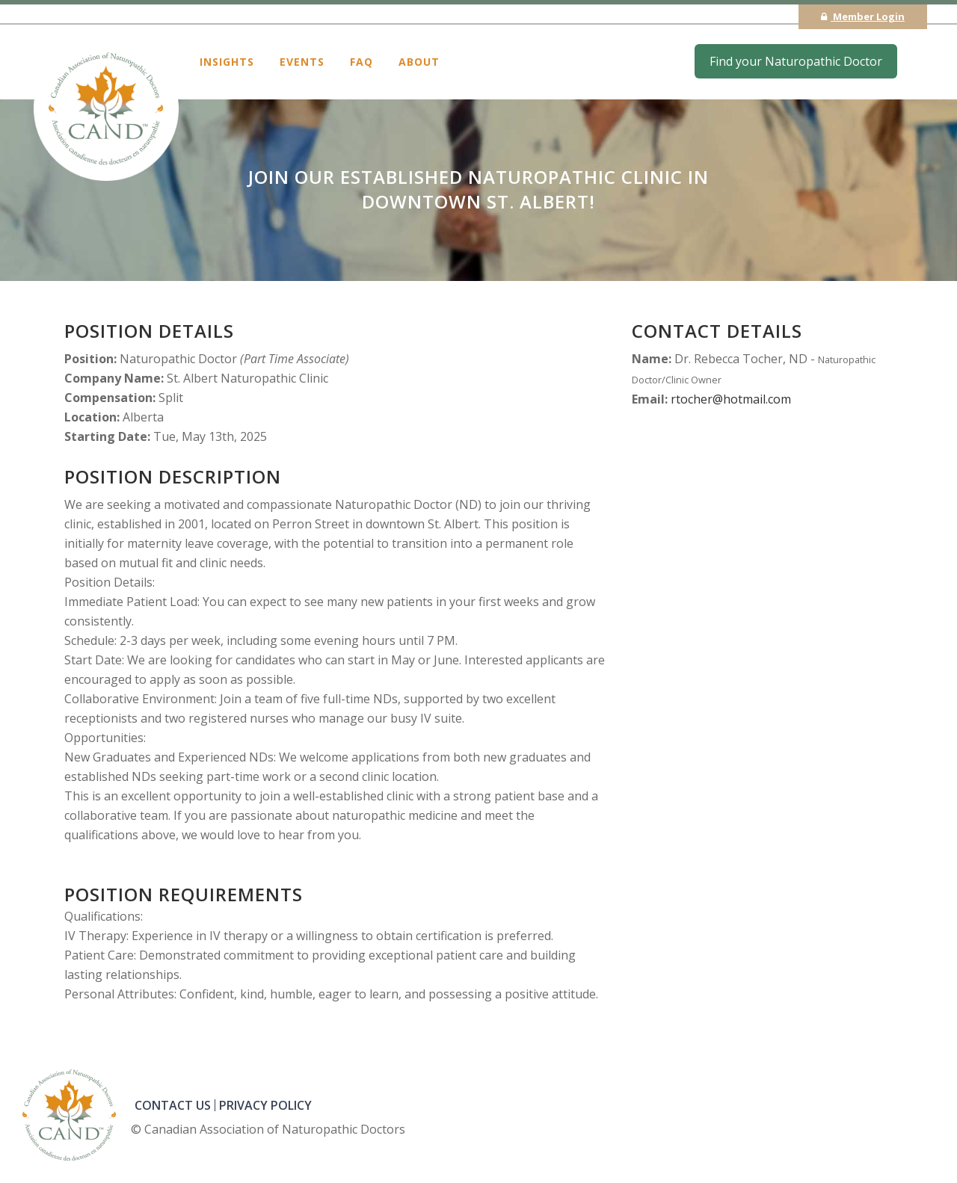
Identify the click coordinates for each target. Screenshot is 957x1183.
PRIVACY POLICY (265, 1105)
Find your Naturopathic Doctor (796, 61)
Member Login (863, 16)
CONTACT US (173, 1105)
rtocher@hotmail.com (731, 399)
